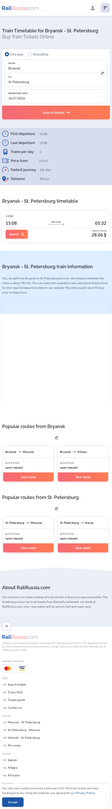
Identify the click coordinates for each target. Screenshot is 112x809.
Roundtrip (40, 54)
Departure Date (18, 93)
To (9, 77)
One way (16, 54)
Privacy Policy (85, 793)
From (11, 63)
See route (28, 477)
